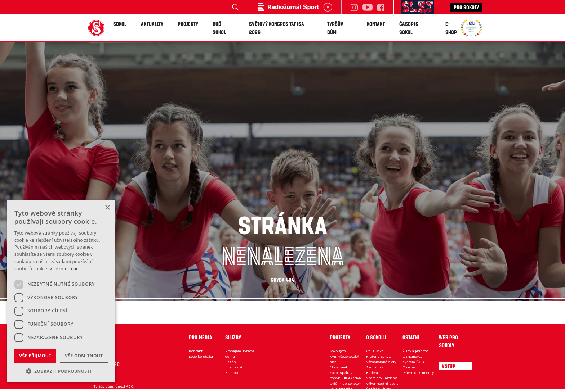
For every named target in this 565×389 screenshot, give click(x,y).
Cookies (409, 367)
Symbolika (374, 367)
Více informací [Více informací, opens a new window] (65, 269)
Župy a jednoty (415, 351)
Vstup (448, 366)
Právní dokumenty (418, 373)
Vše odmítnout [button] (84, 356)
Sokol (119, 24)
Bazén (230, 362)
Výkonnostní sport (382, 383)
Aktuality (152, 24)
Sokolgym (338, 351)
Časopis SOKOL (408, 28)
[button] (61, 371)
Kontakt (376, 24)
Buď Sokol (219, 28)
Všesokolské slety (381, 362)
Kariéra (372, 373)
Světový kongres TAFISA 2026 (276, 28)
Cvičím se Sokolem (346, 383)
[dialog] (61, 291)
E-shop (451, 28)
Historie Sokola (378, 356)
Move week (339, 367)
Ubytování (233, 367)
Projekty (188, 24)
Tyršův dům (335, 28)
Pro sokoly (466, 7)
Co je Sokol (375, 351)
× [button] (107, 208)
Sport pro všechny (381, 378)
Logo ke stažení (202, 356)
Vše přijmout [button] (35, 356)
